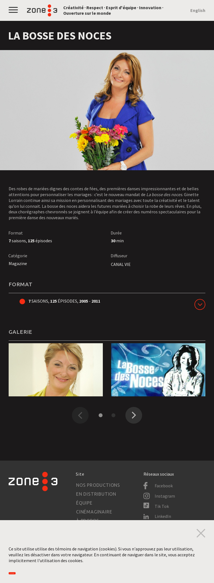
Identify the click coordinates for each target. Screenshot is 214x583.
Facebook (164, 485)
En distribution (96, 493)
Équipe (84, 502)
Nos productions (98, 485)
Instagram (165, 496)
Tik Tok (162, 506)
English (197, 10)
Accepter (26, 570)
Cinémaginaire (94, 511)
